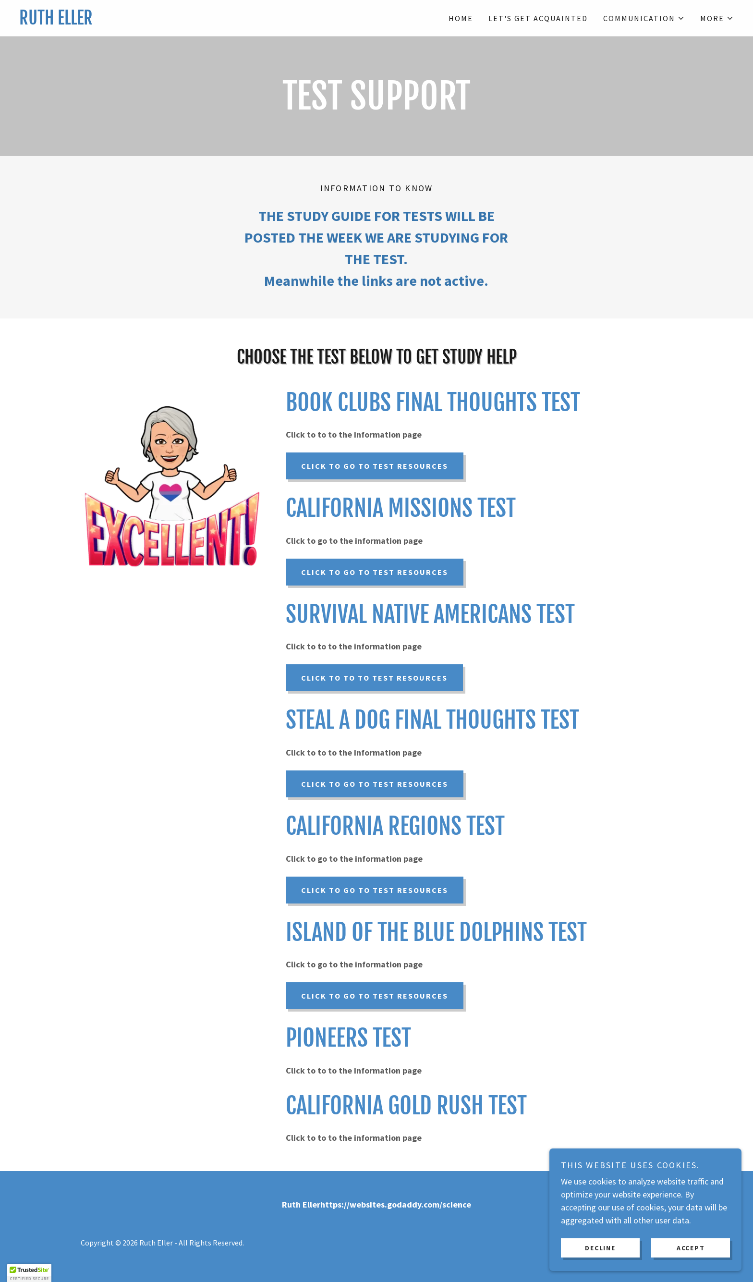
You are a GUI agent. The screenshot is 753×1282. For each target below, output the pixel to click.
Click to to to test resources (374, 678)
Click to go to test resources (374, 466)
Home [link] (461, 18)
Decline (600, 1247)
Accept (691, 1247)
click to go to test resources (374, 572)
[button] (644, 18)
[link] (197, 21)
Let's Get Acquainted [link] (538, 18)
